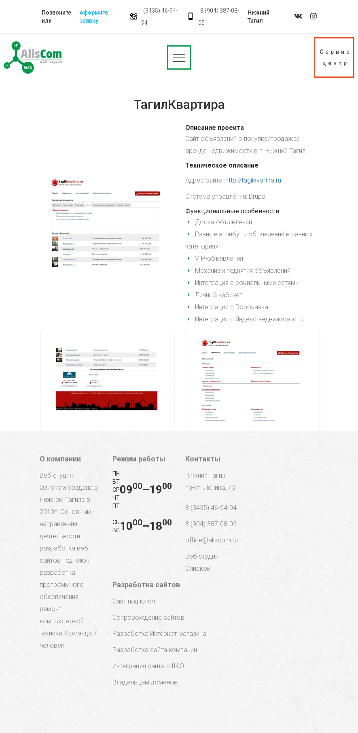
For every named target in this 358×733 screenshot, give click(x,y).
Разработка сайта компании (154, 650)
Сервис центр (336, 57)
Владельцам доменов (145, 682)
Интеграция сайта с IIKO (148, 666)
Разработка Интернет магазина (159, 633)
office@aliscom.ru (211, 540)
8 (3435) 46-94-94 (211, 508)
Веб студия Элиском (201, 562)
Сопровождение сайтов (148, 617)
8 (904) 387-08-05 (211, 524)
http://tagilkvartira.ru (253, 180)
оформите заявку (94, 16)
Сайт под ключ (133, 601)
